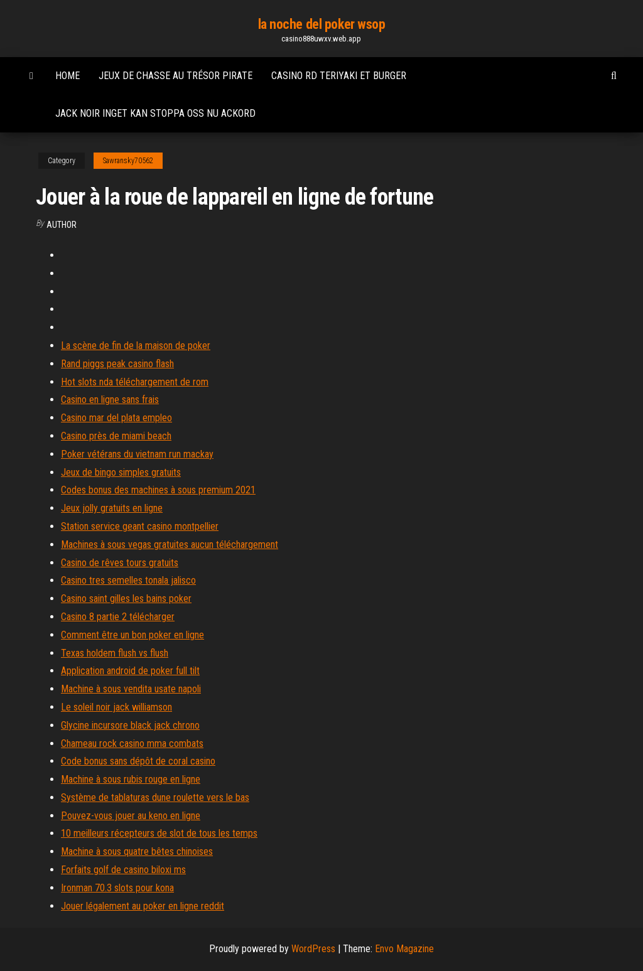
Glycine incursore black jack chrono (130, 725)
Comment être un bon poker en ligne (132, 635)
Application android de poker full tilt (130, 671)
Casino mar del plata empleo (116, 418)
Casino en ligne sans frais (110, 399)
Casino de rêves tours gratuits (119, 563)
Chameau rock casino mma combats (132, 743)
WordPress (313, 949)
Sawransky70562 (128, 160)
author (61, 225)
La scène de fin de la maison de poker (135, 345)
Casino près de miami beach (116, 436)
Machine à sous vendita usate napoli (131, 689)
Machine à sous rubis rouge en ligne (130, 779)
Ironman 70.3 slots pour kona (117, 888)
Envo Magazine (404, 949)
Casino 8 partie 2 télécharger (118, 617)
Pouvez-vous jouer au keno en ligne (130, 816)
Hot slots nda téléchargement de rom (134, 382)
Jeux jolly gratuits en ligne (112, 508)
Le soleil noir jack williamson (116, 707)
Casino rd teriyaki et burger (338, 76)
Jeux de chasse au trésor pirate (175, 76)
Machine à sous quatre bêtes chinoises (137, 851)
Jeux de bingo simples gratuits (121, 472)
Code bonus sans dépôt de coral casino (138, 761)
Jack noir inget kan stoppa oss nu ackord (155, 113)
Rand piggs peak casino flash (117, 364)
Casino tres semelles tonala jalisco (128, 580)
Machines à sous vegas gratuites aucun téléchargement (169, 544)
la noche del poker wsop (322, 24)
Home (67, 76)
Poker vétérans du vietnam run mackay (137, 454)
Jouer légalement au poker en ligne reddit (142, 906)
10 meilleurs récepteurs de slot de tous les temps (159, 833)
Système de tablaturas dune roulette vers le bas (155, 797)
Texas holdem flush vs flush (114, 653)
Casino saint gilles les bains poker (126, 598)
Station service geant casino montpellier (140, 526)
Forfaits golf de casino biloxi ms (123, 870)
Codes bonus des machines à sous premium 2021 (158, 490)
